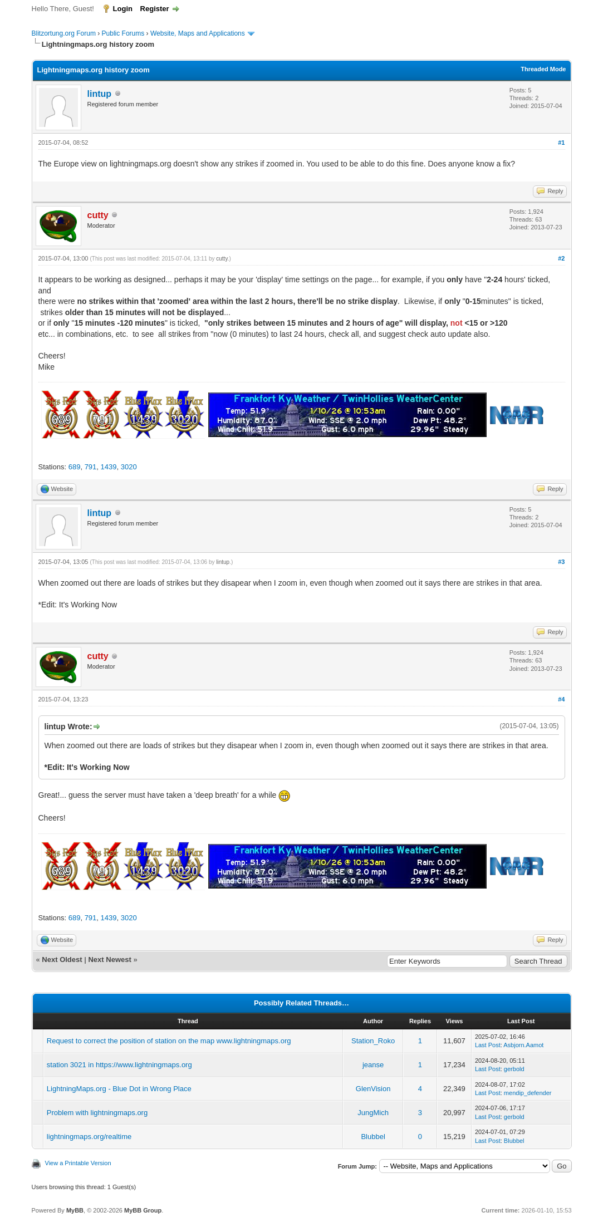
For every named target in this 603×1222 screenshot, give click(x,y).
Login (123, 8)
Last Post (488, 1045)
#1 (561, 142)
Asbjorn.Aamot (523, 1045)
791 (91, 467)
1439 (109, 467)
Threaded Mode (543, 69)
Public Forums (123, 33)
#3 (561, 561)
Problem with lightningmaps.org (97, 1112)
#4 (561, 699)
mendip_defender (528, 1093)
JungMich (373, 1112)
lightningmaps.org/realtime (89, 1136)
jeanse (373, 1065)
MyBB (75, 1210)
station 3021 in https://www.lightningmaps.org (119, 1065)
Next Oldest (62, 959)
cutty (221, 259)
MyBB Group (142, 1210)
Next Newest (109, 959)
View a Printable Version (78, 1163)
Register (154, 8)
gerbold (514, 1069)
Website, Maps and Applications (197, 33)
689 (74, 467)
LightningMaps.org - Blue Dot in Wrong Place (119, 1088)
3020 (129, 467)
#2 (561, 258)
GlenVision (373, 1088)
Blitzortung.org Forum (64, 33)
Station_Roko (373, 1041)
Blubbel (373, 1136)
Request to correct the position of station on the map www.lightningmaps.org (169, 1041)
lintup (99, 94)
